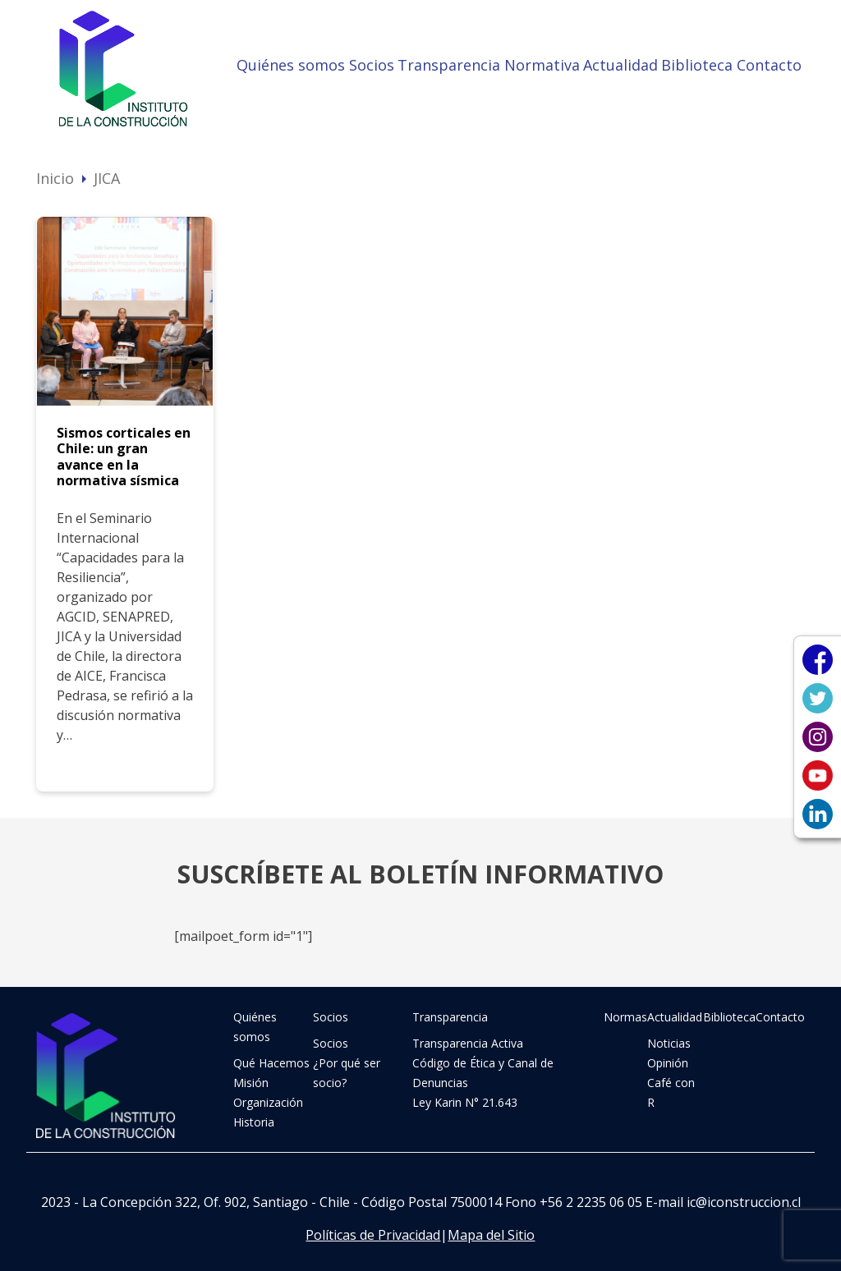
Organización (268, 1102)
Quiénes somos (291, 65)
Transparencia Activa (467, 1043)
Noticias (669, 1043)
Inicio (55, 178)
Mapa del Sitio (491, 1235)
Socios (371, 65)
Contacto (769, 65)
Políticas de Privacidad (373, 1235)
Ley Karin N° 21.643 (464, 1102)
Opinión (667, 1063)
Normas (625, 1017)
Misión (251, 1082)
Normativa (542, 65)
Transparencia (449, 65)
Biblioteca (697, 65)
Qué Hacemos (271, 1063)
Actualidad (620, 65)
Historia (253, 1122)
